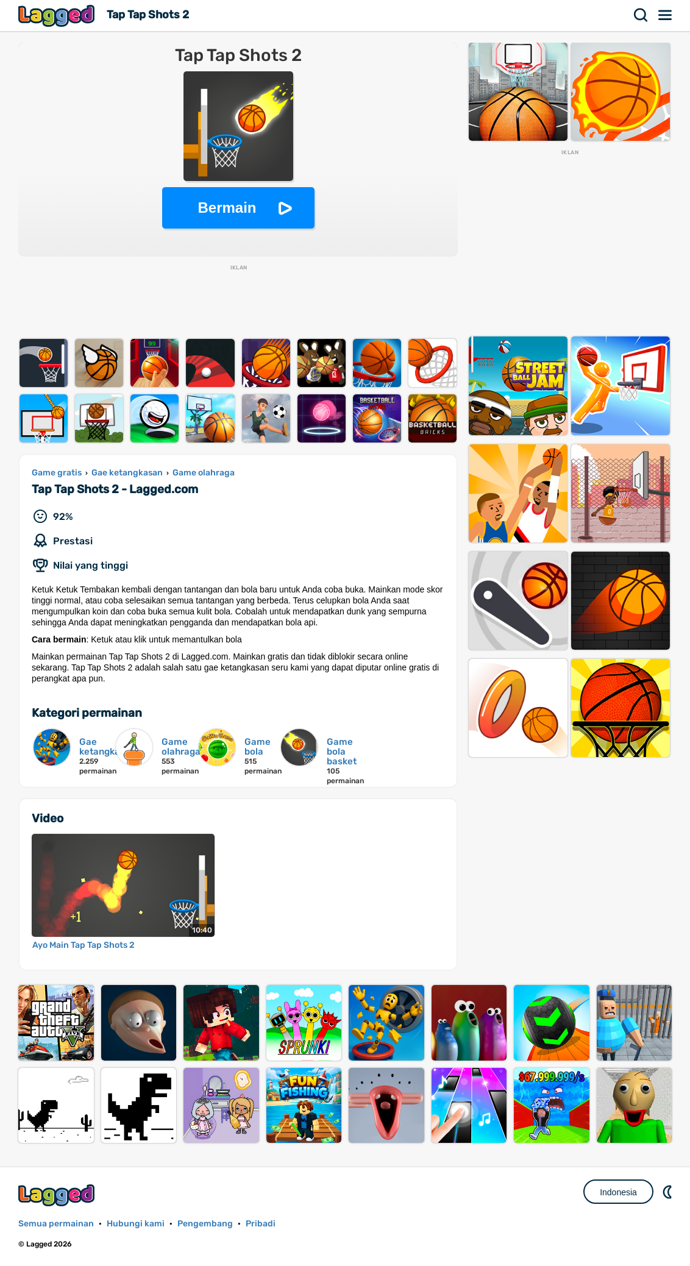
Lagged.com (58, 1195)
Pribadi (261, 1223)
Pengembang (205, 1223)
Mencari (641, 15)
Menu (665, 15)
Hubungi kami (136, 1223)
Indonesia (618, 1192)
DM (668, 1191)
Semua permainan (56, 1223)
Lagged (58, 15)
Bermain (226, 207)
